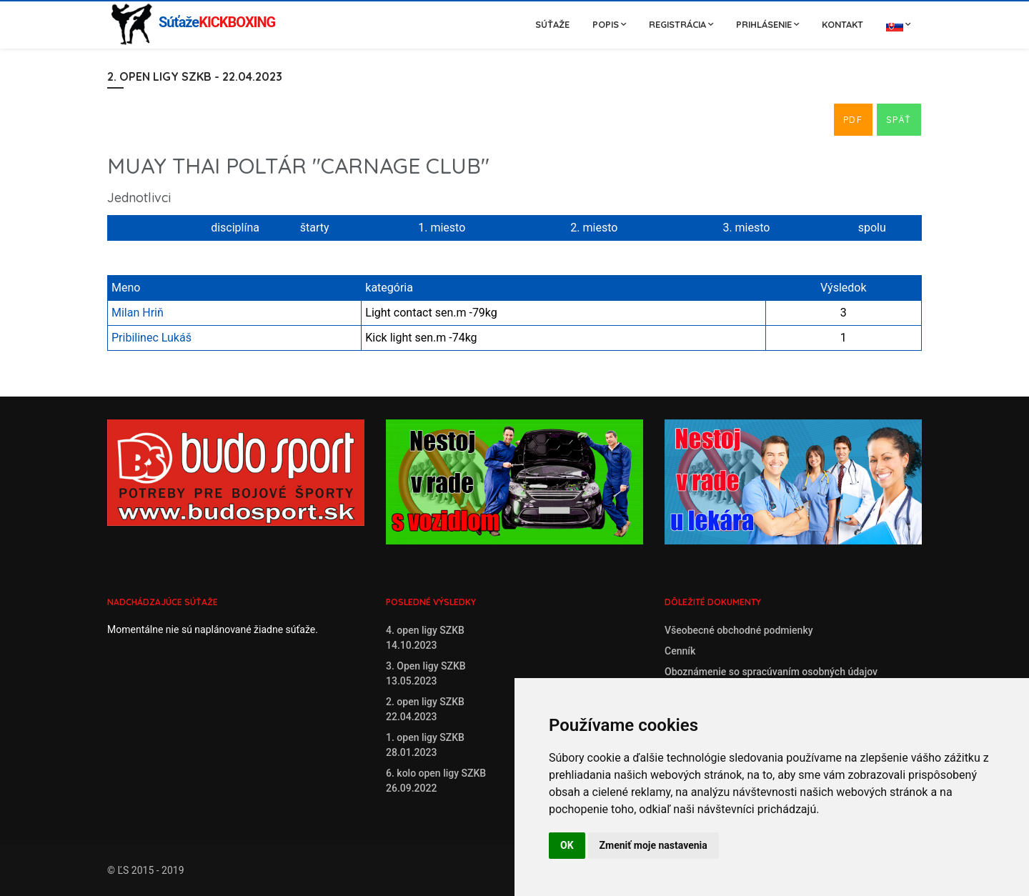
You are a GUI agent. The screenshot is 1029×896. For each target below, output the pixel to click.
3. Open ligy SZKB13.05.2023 (426, 673)
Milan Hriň (137, 312)
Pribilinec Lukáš (151, 337)
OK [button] (567, 845)
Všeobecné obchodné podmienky (739, 630)
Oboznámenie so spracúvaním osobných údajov (771, 671)
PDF (853, 119)
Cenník (680, 651)
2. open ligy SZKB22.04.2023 (425, 709)
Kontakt (842, 24)
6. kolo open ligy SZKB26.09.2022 (436, 780)
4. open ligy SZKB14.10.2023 (425, 637)
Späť (899, 119)
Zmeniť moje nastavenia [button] (653, 845)
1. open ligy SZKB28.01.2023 (425, 745)
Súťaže (552, 24)
